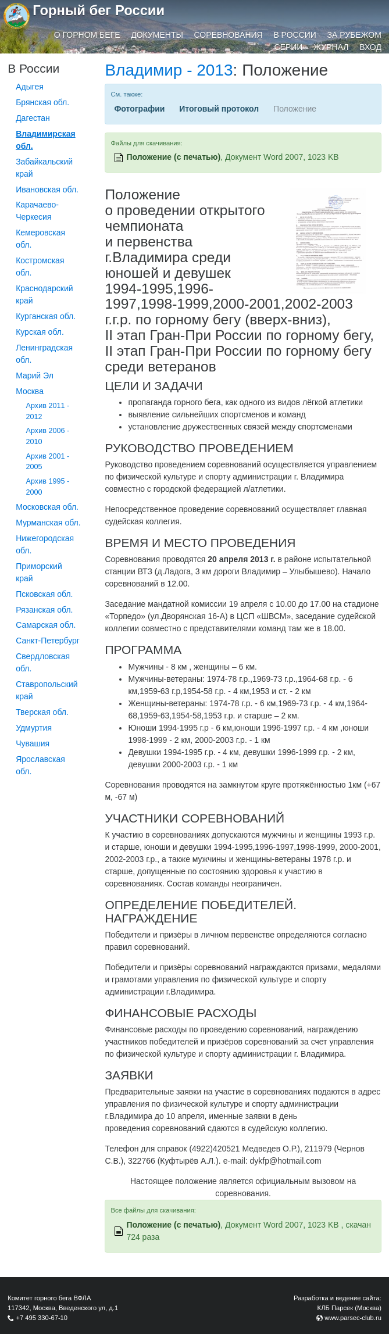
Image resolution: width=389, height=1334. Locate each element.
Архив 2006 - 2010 (48, 436)
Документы (157, 35)
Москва (30, 391)
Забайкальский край (44, 167)
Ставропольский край (46, 690)
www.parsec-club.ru (352, 1317)
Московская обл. (47, 507)
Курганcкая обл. (46, 316)
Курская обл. (40, 332)
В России (294, 35)
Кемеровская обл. (40, 238)
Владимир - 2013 (169, 70)
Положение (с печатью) (173, 157)
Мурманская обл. (48, 522)
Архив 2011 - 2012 (48, 411)
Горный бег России (99, 10)
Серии (288, 47)
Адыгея (30, 86)
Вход (370, 47)
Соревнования (228, 35)
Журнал (330, 47)
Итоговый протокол (219, 108)
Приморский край (39, 572)
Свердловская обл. (43, 662)
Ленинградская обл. (44, 353)
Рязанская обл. (44, 609)
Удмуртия (34, 727)
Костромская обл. (40, 266)
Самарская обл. (46, 625)
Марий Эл (34, 375)
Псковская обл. (44, 594)
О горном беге (87, 35)
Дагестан (33, 118)
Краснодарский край (44, 294)
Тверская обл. (42, 712)
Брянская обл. (42, 102)
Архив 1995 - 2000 (48, 486)
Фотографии (139, 108)
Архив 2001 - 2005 (48, 461)
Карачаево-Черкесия (37, 210)
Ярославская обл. (40, 765)
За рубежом (354, 35)
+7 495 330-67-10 (41, 1317)
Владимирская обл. (46, 140)
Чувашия (32, 743)
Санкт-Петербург (48, 640)
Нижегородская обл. (45, 544)
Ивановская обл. (47, 189)
